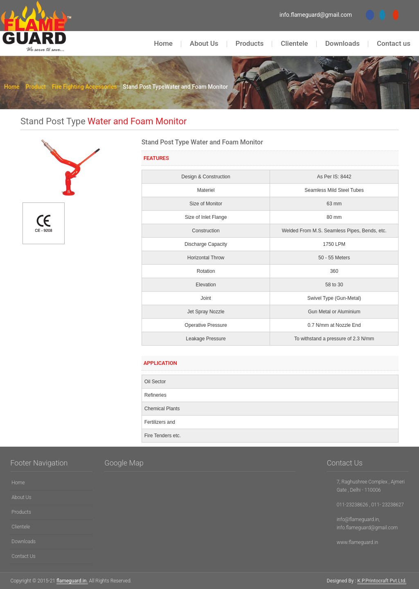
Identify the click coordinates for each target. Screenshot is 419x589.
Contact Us (23, 556)
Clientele (294, 43)
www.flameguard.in (357, 542)
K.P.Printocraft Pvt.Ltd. (381, 581)
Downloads (342, 43)
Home (163, 43)
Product (38, 86)
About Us (204, 43)
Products (250, 43)
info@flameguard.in (358, 519)
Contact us (393, 43)
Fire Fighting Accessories (86, 86)
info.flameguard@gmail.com (315, 14)
